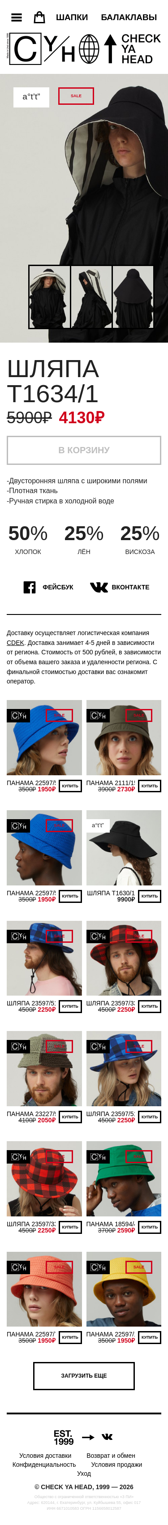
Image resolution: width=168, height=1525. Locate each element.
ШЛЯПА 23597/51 (32, 1003)
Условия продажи (116, 1464)
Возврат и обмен (110, 1455)
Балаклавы (129, 17)
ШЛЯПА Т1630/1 (111, 893)
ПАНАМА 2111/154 (113, 782)
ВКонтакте (119, 587)
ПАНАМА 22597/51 (34, 782)
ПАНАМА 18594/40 (113, 1224)
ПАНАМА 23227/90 (34, 1113)
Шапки (72, 17)
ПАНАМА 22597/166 (115, 1334)
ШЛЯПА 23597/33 (112, 1003)
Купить (70, 786)
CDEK (15, 642)
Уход (84, 1473)
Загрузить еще (84, 1376)
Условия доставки (45, 1455)
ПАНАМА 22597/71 (34, 1334)
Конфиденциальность (44, 1464)
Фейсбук (45, 587)
